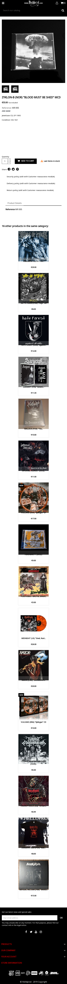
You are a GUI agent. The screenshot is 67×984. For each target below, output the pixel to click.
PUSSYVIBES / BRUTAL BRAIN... (33, 596)
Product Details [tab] (14, 203)
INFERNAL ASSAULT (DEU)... (33, 471)
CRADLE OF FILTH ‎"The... (33, 261)
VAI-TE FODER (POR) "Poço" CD (33, 303)
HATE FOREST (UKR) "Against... (33, 345)
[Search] (33, 10)
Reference (10, 209)
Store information (11, 963)
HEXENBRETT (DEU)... (33, 554)
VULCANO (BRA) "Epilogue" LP (33, 512)
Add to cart (25, 161)
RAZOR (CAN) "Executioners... (33, 680)
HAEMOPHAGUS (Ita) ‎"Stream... (33, 806)
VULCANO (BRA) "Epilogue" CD (33, 722)
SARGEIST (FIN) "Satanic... (33, 387)
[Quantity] (5, 161)
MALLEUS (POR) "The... (33, 429)
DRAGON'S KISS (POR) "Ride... (33, 848)
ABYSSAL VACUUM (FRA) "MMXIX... (33, 889)
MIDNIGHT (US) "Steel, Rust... (33, 638)
